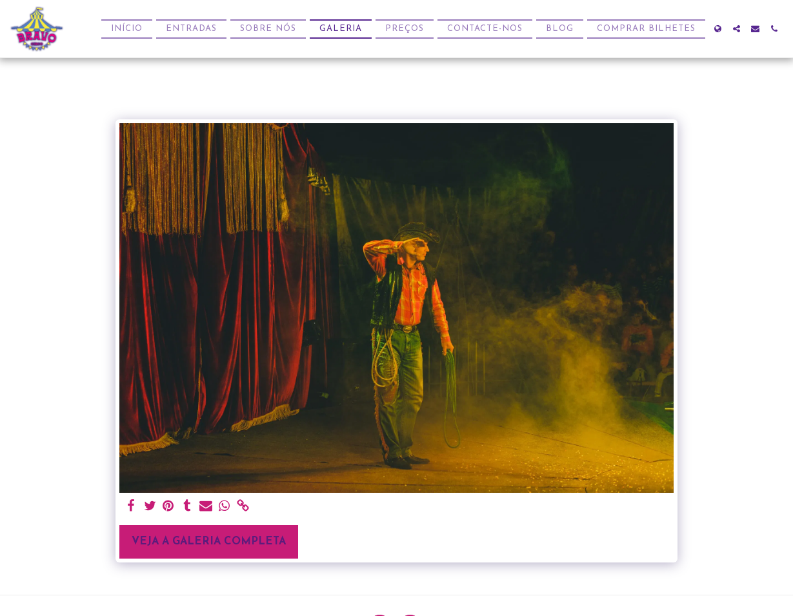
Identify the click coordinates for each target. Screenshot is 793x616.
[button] (736, 29)
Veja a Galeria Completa (209, 542)
